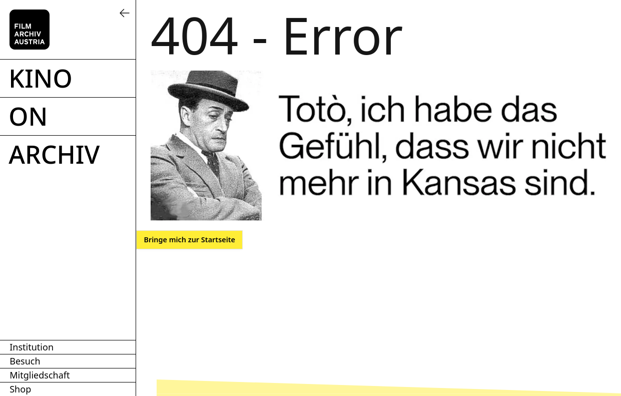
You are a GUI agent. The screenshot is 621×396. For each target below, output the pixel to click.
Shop (20, 389)
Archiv (54, 154)
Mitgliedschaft (40, 375)
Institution (32, 347)
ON (28, 116)
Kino (40, 78)
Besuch (25, 361)
